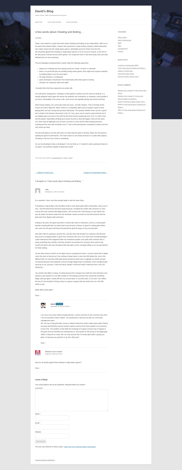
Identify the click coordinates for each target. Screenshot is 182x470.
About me (38, 22)
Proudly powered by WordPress (45, 460)
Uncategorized (57, 158)
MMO (119, 43)
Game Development (124, 40)
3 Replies (38, 38)
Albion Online (122, 37)
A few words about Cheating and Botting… (132, 68)
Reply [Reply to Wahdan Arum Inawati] (37, 368)
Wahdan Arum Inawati (53, 352)
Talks (119, 46)
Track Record (71, 22)
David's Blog (44, 11)
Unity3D (120, 51)
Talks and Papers (54, 22)
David (120, 102)
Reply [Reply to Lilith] (37, 295)
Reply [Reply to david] (43, 343)
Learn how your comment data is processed (80, 447)
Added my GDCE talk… (44, 173)
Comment (39, 388)
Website (38, 432)
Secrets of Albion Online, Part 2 (128, 76)
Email (37, 423)
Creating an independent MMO (96, 173)
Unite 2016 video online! (126, 74)
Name (38, 414)
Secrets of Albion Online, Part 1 (134, 102)
